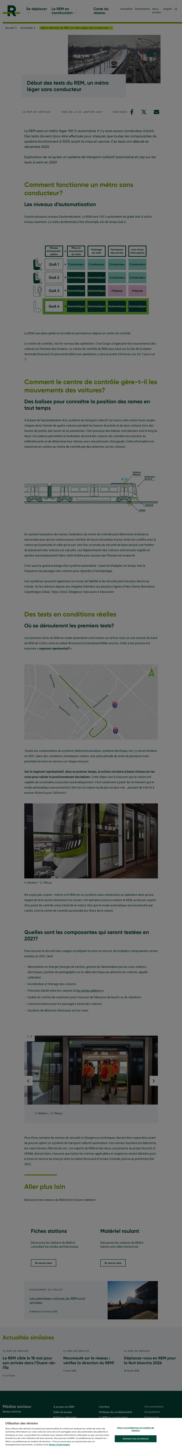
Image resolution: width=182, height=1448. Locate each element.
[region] (91, 1433)
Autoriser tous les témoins (136, 1438)
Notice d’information (59, 1444)
